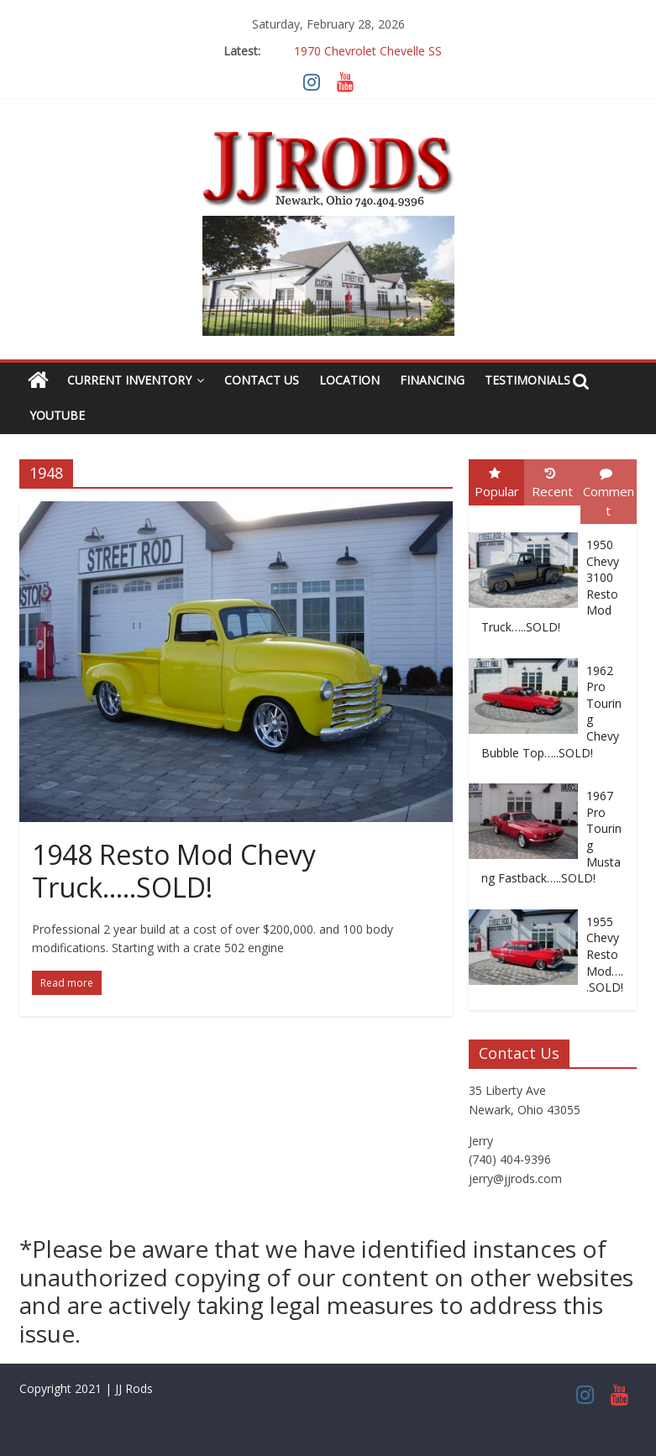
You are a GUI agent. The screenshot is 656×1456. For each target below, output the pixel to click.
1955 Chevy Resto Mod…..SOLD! (604, 954)
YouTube (57, 415)
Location (349, 380)
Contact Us (261, 380)
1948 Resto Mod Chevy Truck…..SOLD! (174, 870)
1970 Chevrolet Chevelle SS (368, 51)
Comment (608, 493)
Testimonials (527, 380)
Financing (432, 380)
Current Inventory (129, 380)
